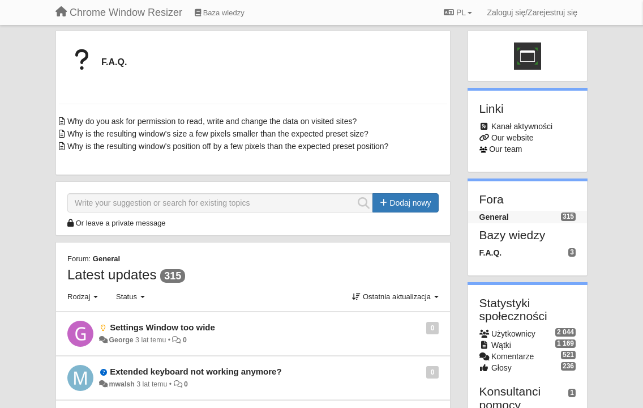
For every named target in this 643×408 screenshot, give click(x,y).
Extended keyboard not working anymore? (195, 371)
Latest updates (111, 274)
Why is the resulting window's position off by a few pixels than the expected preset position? (227, 146)
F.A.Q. (114, 62)
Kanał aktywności (521, 126)
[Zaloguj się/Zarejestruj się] (532, 12)
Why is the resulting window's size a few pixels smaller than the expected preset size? (217, 133)
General (106, 258)
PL (458, 12)
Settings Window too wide (162, 327)
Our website (512, 137)
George (121, 340)
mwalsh (121, 384)
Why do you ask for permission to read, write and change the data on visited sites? (212, 121)
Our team (505, 149)
